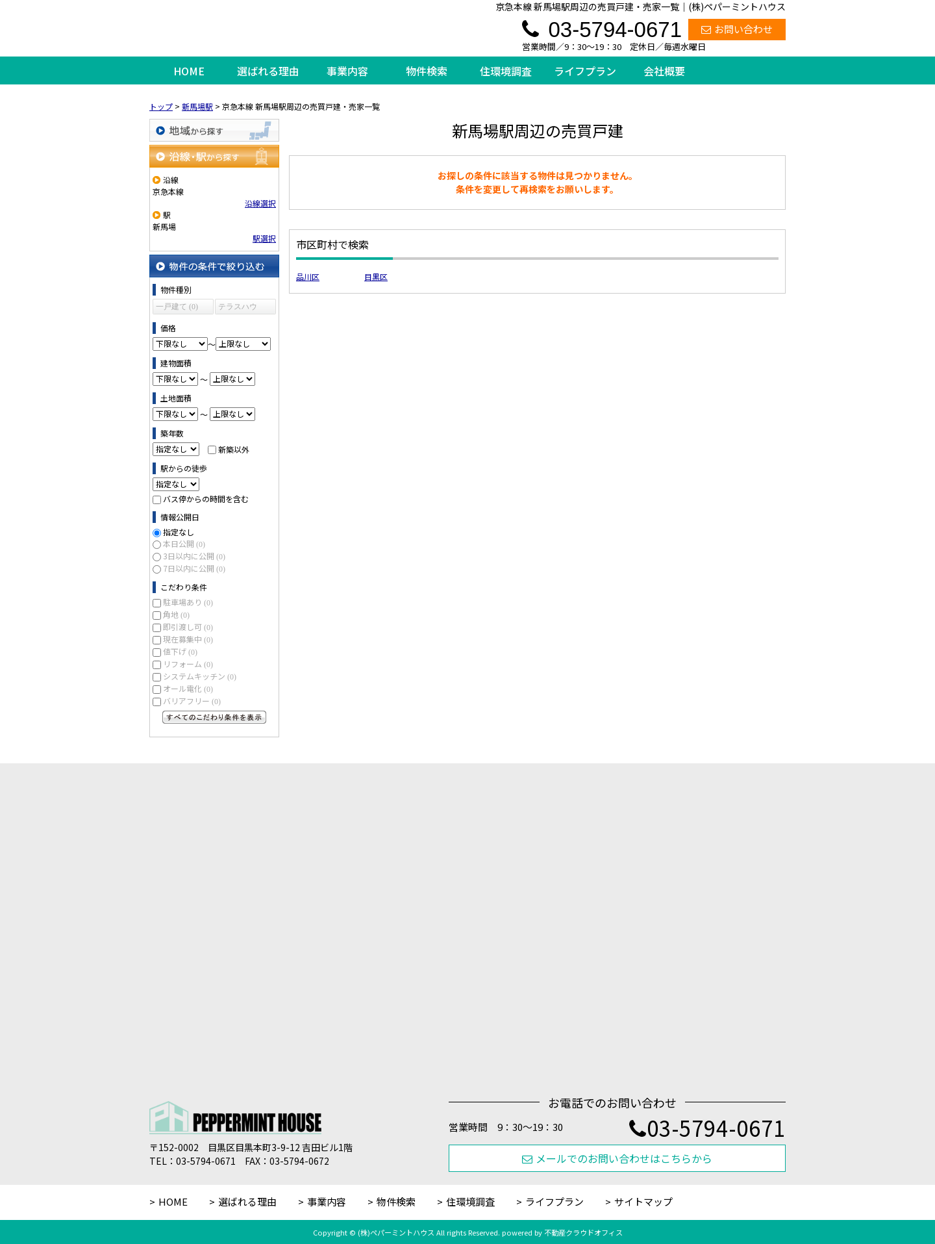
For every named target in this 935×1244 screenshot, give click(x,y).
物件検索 (426, 71)
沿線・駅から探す (214, 156)
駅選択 (264, 238)
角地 (176, 614)
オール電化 (188, 688)
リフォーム (188, 663)
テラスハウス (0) (237, 308)
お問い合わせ (737, 29)
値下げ (180, 651)
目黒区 (376, 276)
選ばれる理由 (268, 71)
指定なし (178, 531)
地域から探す (214, 130)
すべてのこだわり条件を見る (214, 717)
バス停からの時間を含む (206, 498)
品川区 (307, 276)
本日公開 (184, 543)
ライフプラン (585, 71)
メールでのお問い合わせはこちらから (617, 1158)
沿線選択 (260, 203)
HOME (189, 71)
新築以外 (233, 448)
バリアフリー (192, 700)
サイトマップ (643, 1201)
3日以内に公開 (194, 555)
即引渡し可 (188, 626)
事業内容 (347, 71)
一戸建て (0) (177, 306)
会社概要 (664, 71)
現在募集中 (188, 638)
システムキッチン (199, 675)
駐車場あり (188, 601)
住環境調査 (506, 71)
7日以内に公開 (194, 568)
